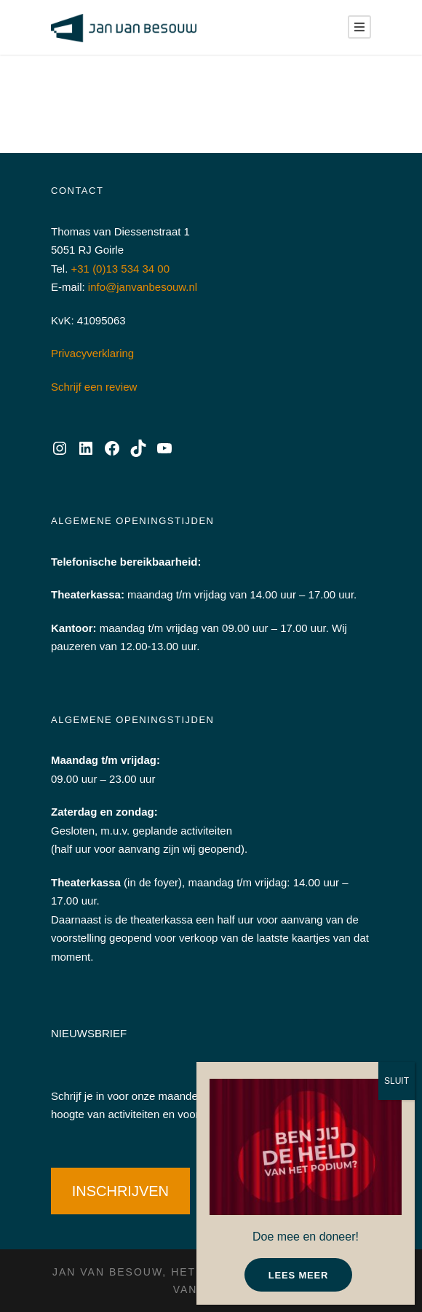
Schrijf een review (94, 386)
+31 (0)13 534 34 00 (120, 268)
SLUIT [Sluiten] (396, 1081)
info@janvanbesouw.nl (142, 287)
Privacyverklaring (92, 353)
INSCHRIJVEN (120, 1191)
